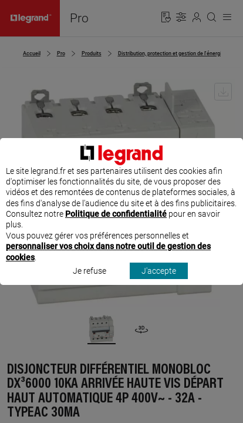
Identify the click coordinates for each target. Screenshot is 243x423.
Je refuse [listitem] (89, 281)
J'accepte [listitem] (158, 281)
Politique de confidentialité (116, 225)
